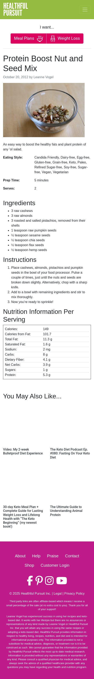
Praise (53, 556)
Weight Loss (65, 39)
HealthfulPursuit (15, 10)
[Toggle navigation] (85, 10)
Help (36, 556)
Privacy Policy (74, 593)
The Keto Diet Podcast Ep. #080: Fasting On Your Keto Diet (70, 453)
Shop (29, 565)
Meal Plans (28, 39)
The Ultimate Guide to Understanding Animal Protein (66, 511)
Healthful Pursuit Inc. (36, 593)
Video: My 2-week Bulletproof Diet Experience (23, 451)
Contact (72, 556)
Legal (58, 593)
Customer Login (55, 565)
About (20, 556)
